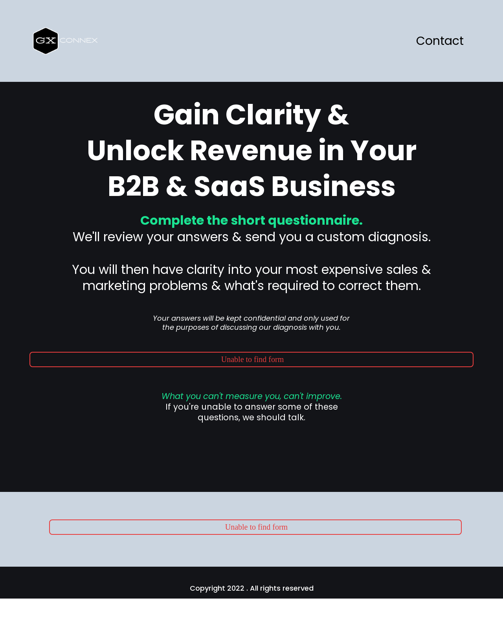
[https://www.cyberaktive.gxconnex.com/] (68, 40)
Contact (440, 41)
